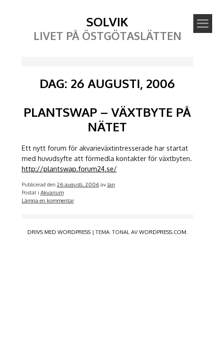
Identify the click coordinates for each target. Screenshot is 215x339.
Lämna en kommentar (48, 200)
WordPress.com (162, 231)
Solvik (107, 21)
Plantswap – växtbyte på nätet (107, 119)
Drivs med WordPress (59, 231)
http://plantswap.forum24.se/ (69, 168)
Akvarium (52, 192)
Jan (111, 184)
